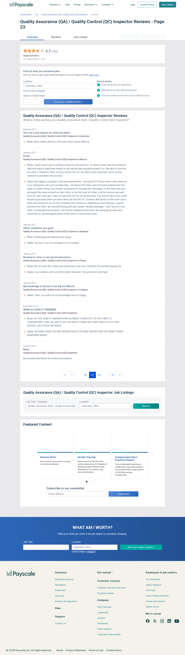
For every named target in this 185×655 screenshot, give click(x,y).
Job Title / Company (36, 401)
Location (84, 401)
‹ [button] (33, 455)
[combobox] (58, 86)
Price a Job (129, 36)
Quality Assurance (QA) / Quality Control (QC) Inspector (65, 15)
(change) (40, 91)
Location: (28, 81)
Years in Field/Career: (34, 95)
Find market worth (152, 36)
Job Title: (28, 542)
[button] (32, 36)
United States (25, 15)
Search (146, 406)
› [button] (152, 455)
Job (36, 15)
